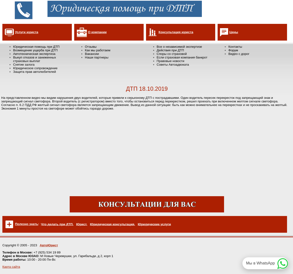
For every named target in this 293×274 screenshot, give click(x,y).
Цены (233, 32)
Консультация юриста (176, 32)
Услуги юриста (26, 32)
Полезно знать (26, 224)
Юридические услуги (154, 224)
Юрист (81, 224)
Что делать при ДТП (57, 224)
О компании (97, 32)
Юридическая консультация (112, 224)
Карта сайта (11, 267)
